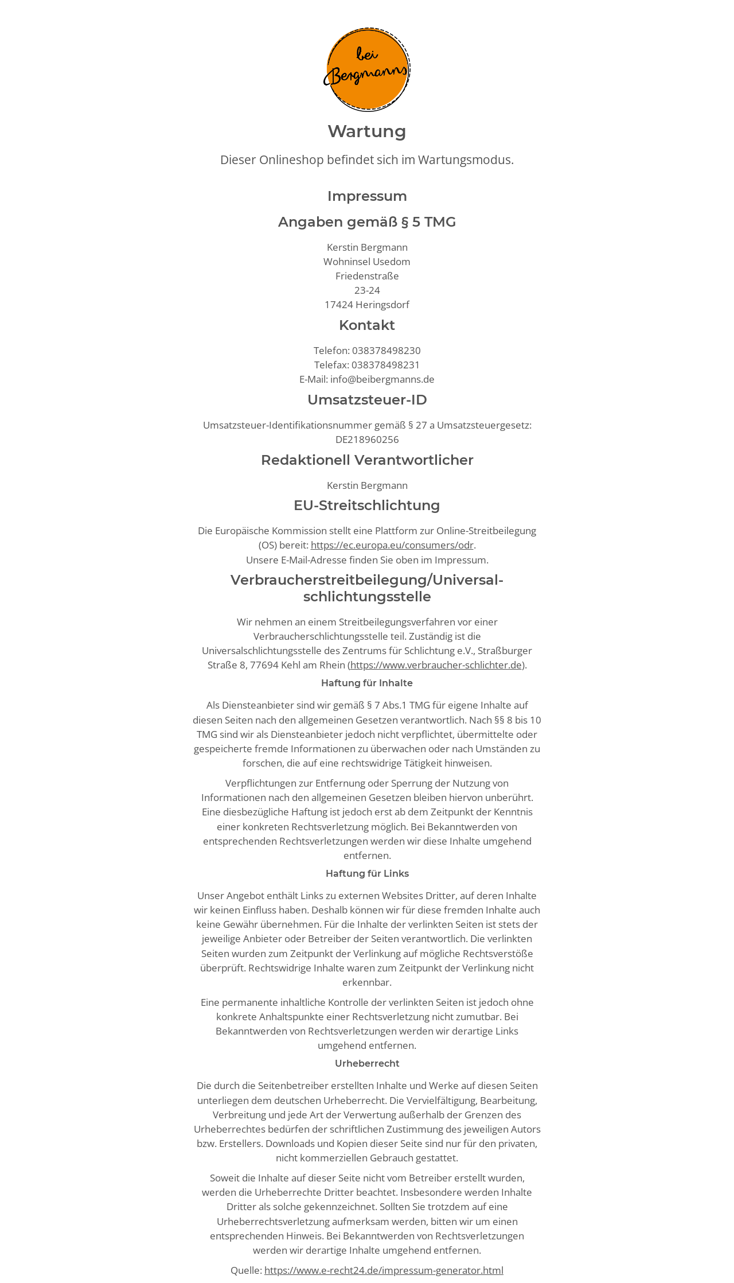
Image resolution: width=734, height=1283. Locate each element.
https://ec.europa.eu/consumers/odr (392, 544)
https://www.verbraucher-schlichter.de (436, 664)
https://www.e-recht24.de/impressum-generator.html (383, 1270)
